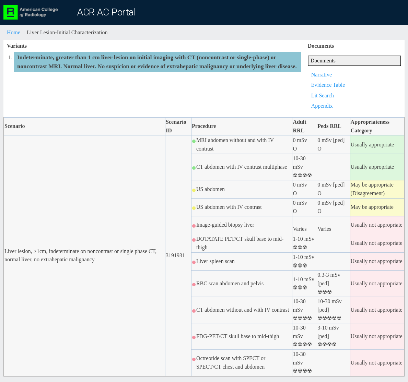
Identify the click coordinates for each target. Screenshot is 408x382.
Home (13, 32)
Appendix (322, 106)
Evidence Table (328, 85)
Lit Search (322, 95)
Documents (323, 60)
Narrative (321, 74)
